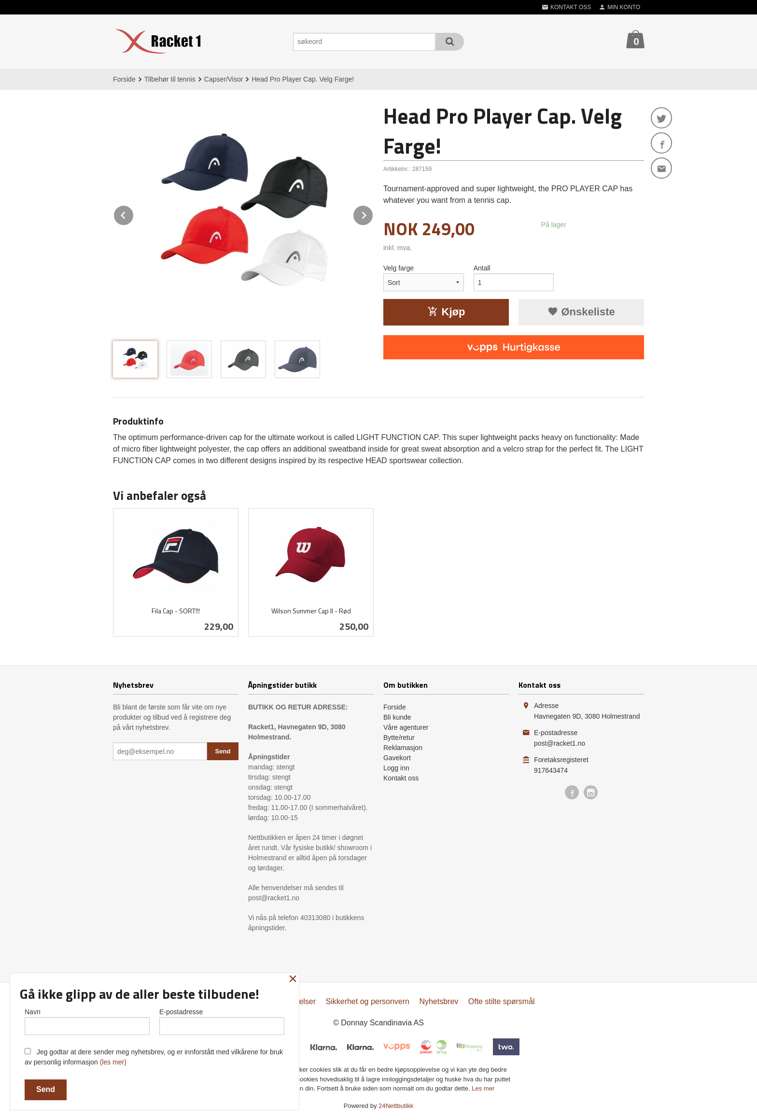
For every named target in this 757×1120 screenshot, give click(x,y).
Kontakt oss (401, 778)
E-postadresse (221, 1021)
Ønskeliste (581, 312)
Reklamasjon (402, 747)
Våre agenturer (405, 727)
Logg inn (396, 768)
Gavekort (397, 758)
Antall (482, 268)
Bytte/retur (399, 737)
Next (373, 214)
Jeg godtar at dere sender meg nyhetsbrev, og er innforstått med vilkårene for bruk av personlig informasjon (154, 1057)
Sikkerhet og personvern (367, 1001)
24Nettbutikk (395, 1105)
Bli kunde (397, 717)
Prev (133, 214)
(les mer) (113, 1062)
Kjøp (446, 312)
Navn (87, 1021)
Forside (124, 79)
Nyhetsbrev (438, 1001)
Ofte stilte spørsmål (501, 1001)
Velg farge (398, 268)
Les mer (483, 1088)
